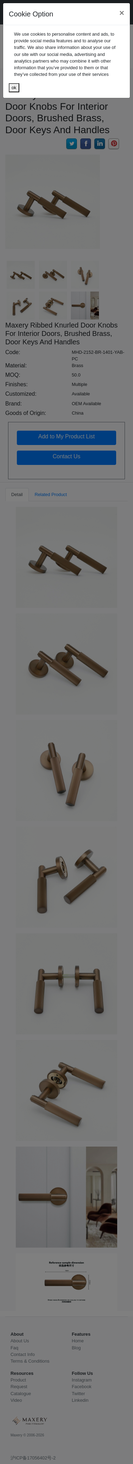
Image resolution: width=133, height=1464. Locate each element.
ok (14, 87)
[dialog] (66, 732)
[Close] (122, 13)
